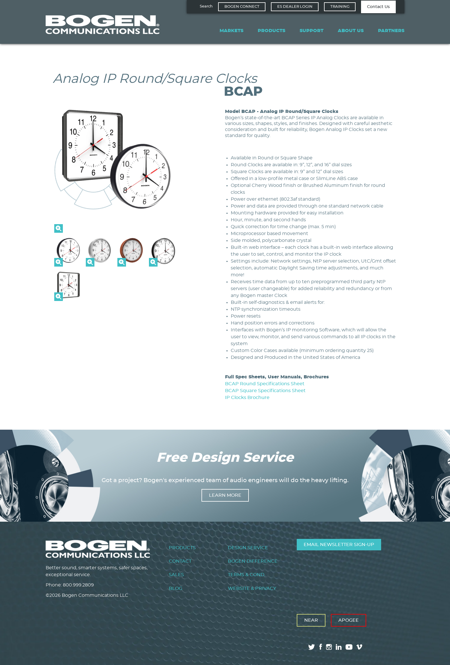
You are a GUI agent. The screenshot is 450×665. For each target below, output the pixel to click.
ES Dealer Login (295, 7)
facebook (320, 647)
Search (206, 6)
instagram (329, 647)
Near (311, 620)
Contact (180, 561)
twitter (311, 647)
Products (271, 30)
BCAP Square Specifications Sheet (265, 390)
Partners (391, 30)
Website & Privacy (252, 588)
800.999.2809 (78, 585)
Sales (176, 574)
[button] (116, 231)
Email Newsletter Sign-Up (339, 544)
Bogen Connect (241, 7)
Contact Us (378, 7)
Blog (175, 588)
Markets (231, 30)
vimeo (359, 647)
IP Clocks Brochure (247, 397)
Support (311, 30)
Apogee (348, 620)
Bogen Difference (253, 561)
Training (340, 7)
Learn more (225, 495)
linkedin (339, 647)
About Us (351, 30)
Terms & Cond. (246, 574)
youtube (349, 647)
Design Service (248, 547)
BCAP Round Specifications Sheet (264, 384)
